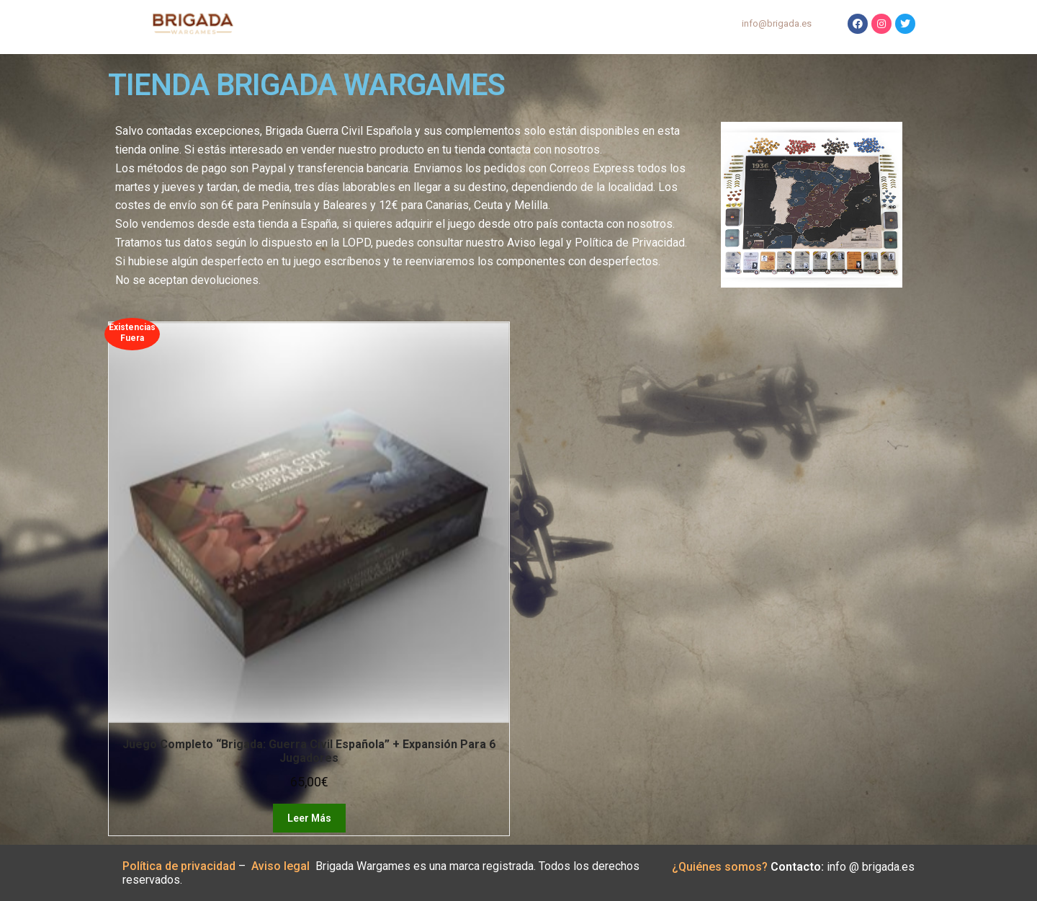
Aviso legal (283, 866)
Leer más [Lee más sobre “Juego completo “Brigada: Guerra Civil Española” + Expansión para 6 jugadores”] (309, 818)
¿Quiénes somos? (720, 867)
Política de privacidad (178, 866)
